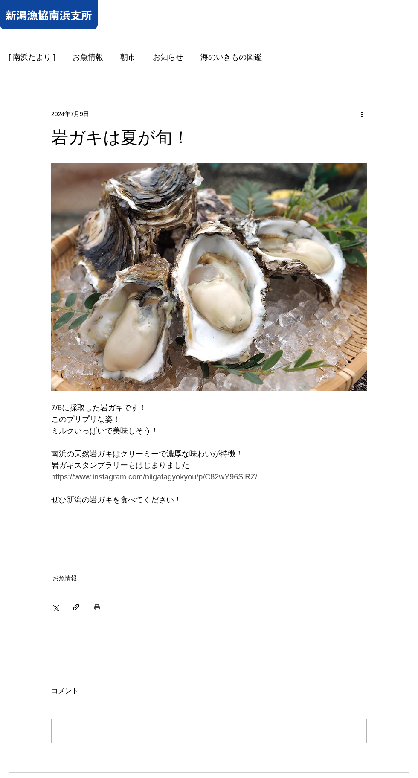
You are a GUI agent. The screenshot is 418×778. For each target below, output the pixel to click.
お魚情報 (88, 57)
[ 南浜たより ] (32, 57)
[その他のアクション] (362, 114)
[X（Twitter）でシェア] (55, 607)
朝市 (128, 57)
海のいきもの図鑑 (231, 57)
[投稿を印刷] (97, 607)
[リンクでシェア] (76, 607)
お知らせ (168, 57)
